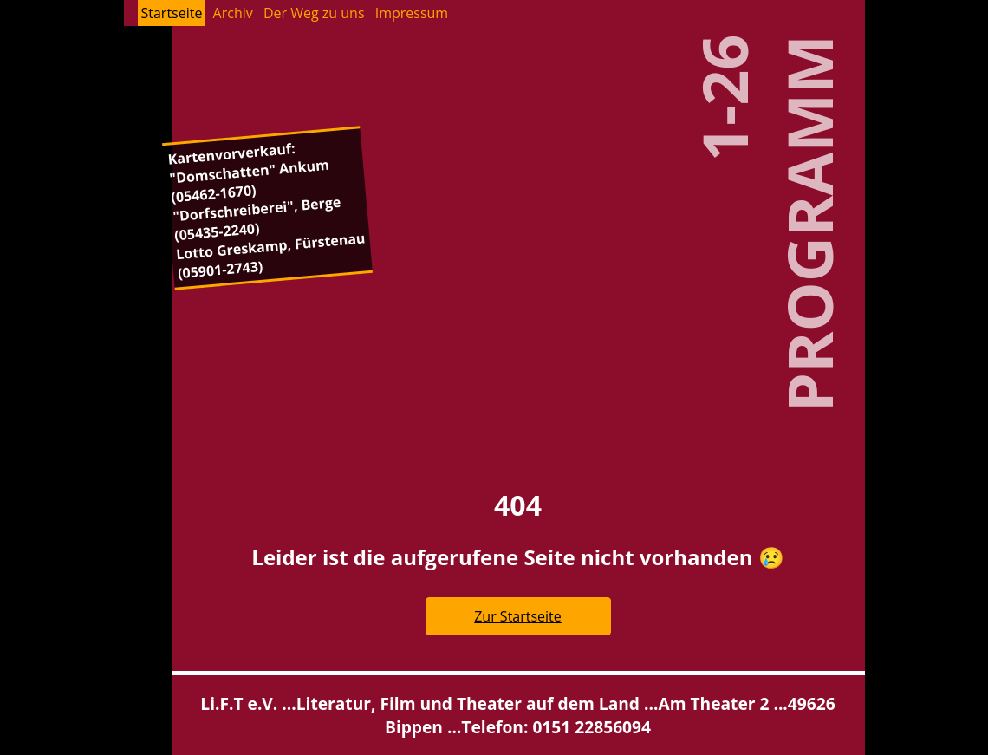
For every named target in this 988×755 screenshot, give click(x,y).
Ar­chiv (233, 13)
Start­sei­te (172, 13)
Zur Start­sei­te (518, 616)
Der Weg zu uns (314, 13)
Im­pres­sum (411, 13)
